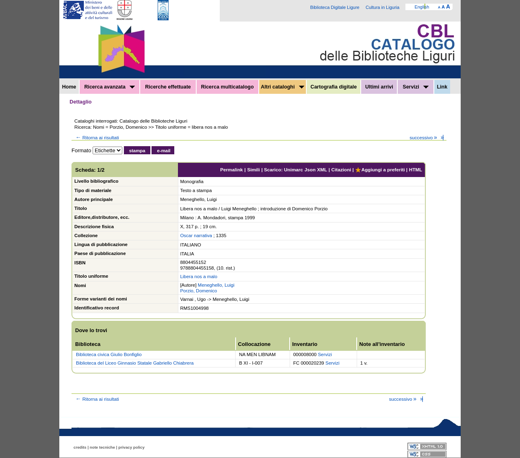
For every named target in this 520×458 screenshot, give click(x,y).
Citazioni (341, 169)
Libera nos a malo (198, 276)
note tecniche (102, 447)
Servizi (416, 87)
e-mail (163, 150)
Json (310, 169)
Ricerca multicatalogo (227, 87)
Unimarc (293, 169)
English (421, 6)
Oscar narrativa (196, 235)
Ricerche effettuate (168, 87)
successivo (424, 137)
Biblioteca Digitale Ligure (335, 7)
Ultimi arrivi (379, 87)
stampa (137, 150)
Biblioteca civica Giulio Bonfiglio (109, 354)
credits (80, 447)
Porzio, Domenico (198, 290)
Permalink (231, 169)
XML (322, 169)
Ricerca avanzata (109, 87)
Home (69, 87)
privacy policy (131, 447)
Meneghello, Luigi (216, 285)
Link (442, 87)
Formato (81, 150)
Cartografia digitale (333, 87)
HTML (415, 169)
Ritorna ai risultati (96, 137)
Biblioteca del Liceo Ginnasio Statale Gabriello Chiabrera (135, 363)
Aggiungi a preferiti (380, 169)
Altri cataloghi (282, 87)
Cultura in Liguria (382, 7)
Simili (253, 169)
